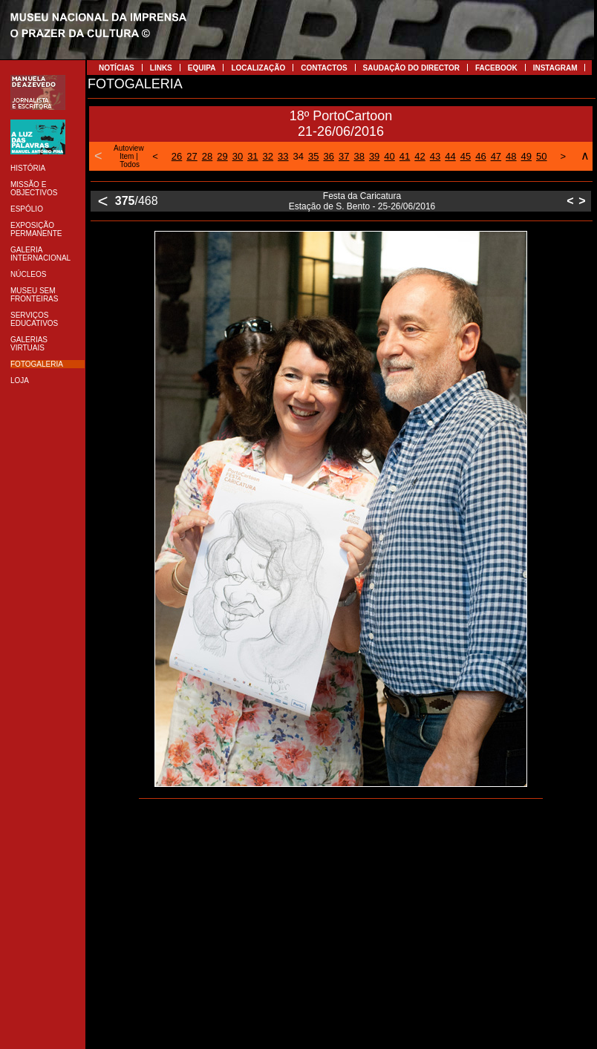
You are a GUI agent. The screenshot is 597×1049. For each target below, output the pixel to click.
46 (480, 156)
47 (496, 156)
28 (207, 156)
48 (511, 156)
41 (404, 156)
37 (344, 156)
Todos (130, 164)
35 (313, 156)
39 (374, 156)
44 (450, 156)
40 (389, 156)
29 (222, 156)
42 (419, 156)
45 (465, 156)
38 (358, 156)
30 (237, 156)
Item (127, 156)
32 (268, 156)
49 (526, 156)
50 (541, 156)
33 (283, 156)
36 (328, 156)
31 (252, 156)
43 (435, 156)
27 (191, 156)
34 (298, 156)
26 (177, 156)
